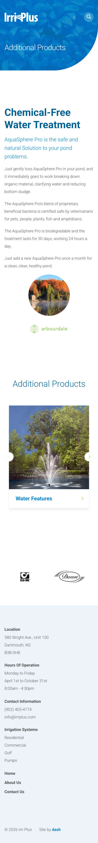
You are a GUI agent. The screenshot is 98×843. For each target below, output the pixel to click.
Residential (14, 737)
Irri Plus (21, 17)
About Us (12, 782)
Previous (8, 456)
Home (9, 773)
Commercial (15, 745)
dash (56, 829)
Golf (8, 753)
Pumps (10, 760)
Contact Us (14, 792)
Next (89, 456)
